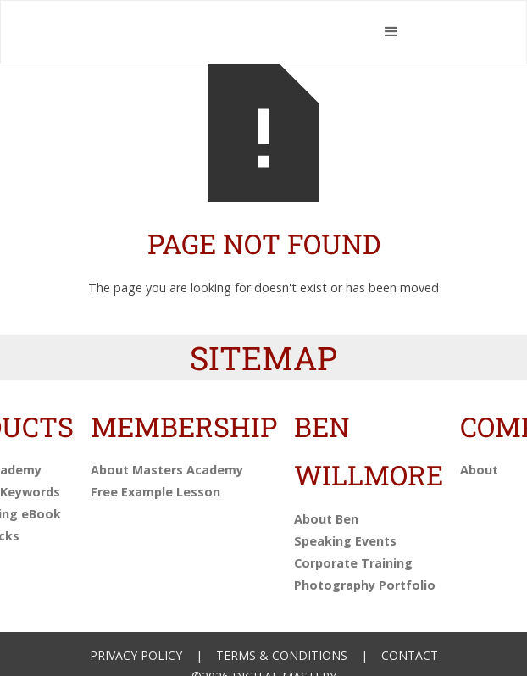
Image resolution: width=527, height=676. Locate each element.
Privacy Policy (136, 655)
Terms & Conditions (281, 655)
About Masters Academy (167, 470)
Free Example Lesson (155, 492)
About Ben (326, 519)
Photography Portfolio (364, 585)
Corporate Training (353, 563)
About (479, 470)
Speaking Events (345, 541)
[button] (392, 32)
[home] (228, 32)
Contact (409, 655)
